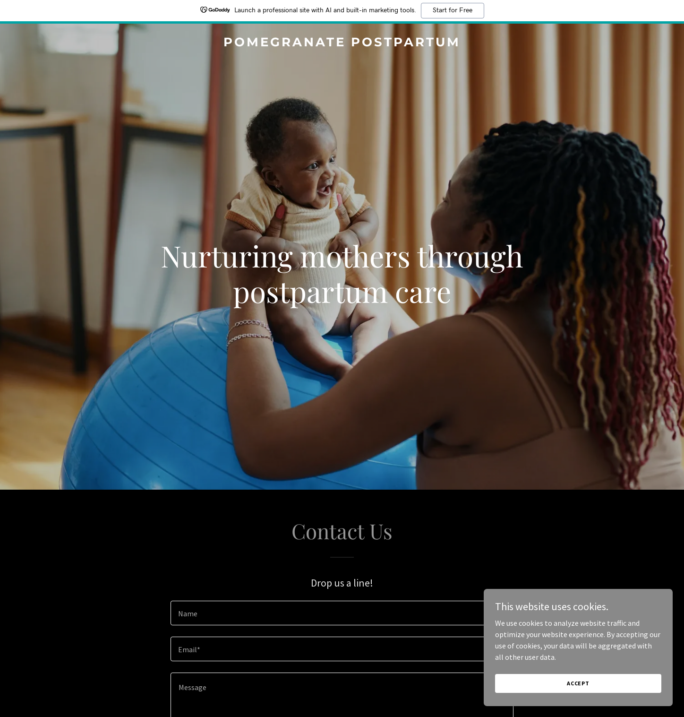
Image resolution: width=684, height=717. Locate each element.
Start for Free (452, 10)
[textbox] (342, 613)
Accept (578, 683)
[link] (342, 43)
